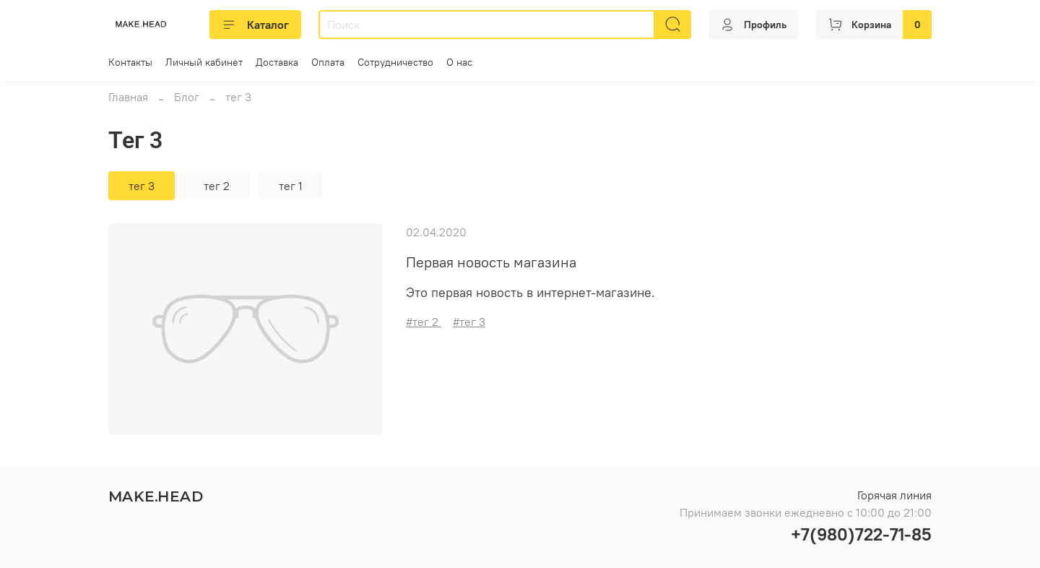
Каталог (255, 24)
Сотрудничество (395, 62)
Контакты (130, 62)
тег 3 (142, 185)
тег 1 (291, 185)
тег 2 (217, 185)
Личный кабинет (204, 62)
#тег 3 (469, 321)
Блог (186, 97)
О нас (459, 62)
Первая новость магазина (491, 262)
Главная (128, 97)
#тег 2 (423, 321)
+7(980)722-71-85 (861, 534)
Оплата (327, 62)
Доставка (277, 62)
